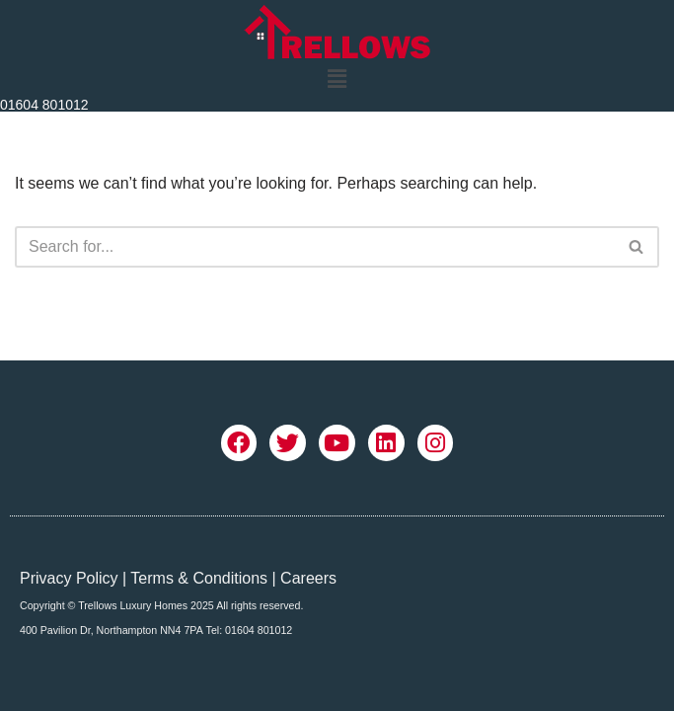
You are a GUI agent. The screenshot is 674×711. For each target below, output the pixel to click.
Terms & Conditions (198, 578)
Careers (308, 578)
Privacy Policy (69, 578)
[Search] (315, 247)
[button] (336, 79)
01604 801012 (44, 105)
